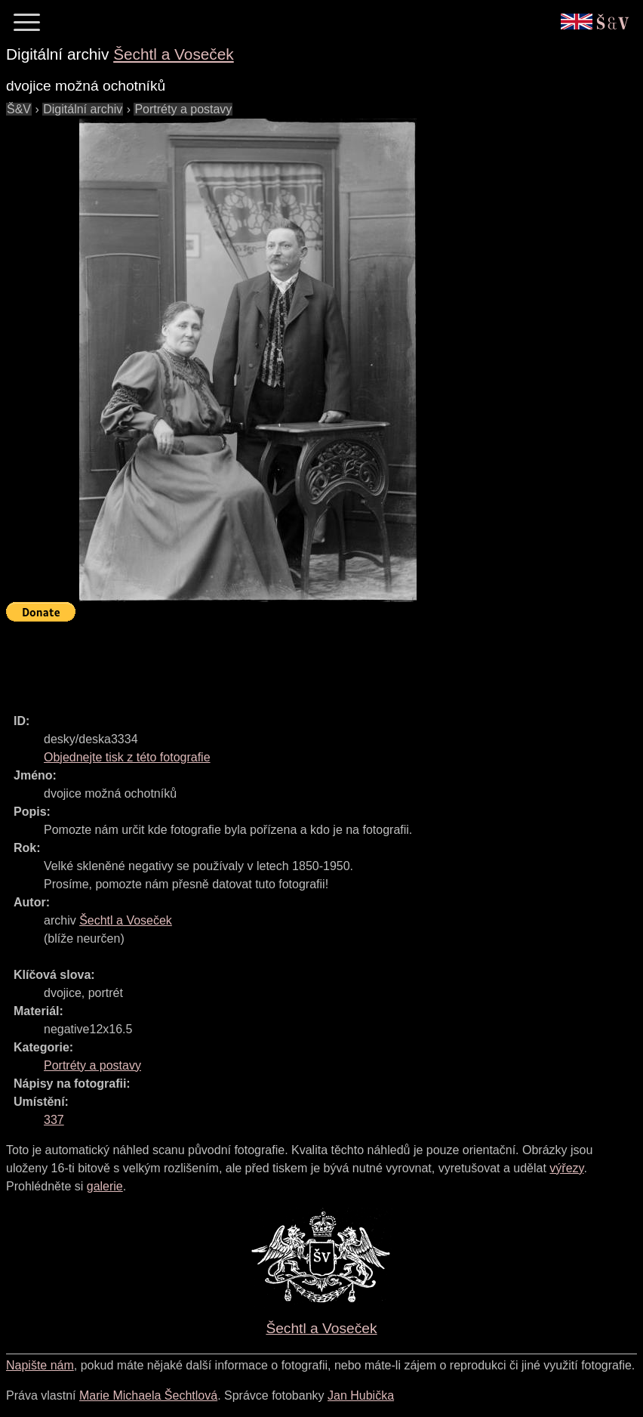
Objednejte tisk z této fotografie (127, 757)
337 (54, 1119)
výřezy (566, 1168)
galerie (105, 1186)
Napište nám (40, 1365)
